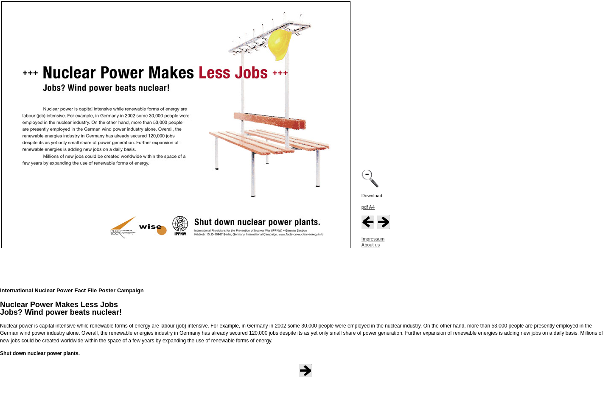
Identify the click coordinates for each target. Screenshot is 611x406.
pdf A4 (368, 207)
